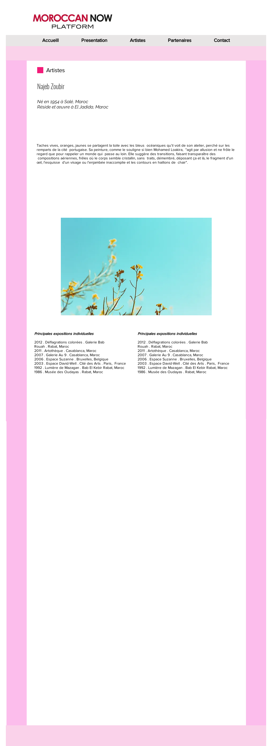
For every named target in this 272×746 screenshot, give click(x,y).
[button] (136, 266)
